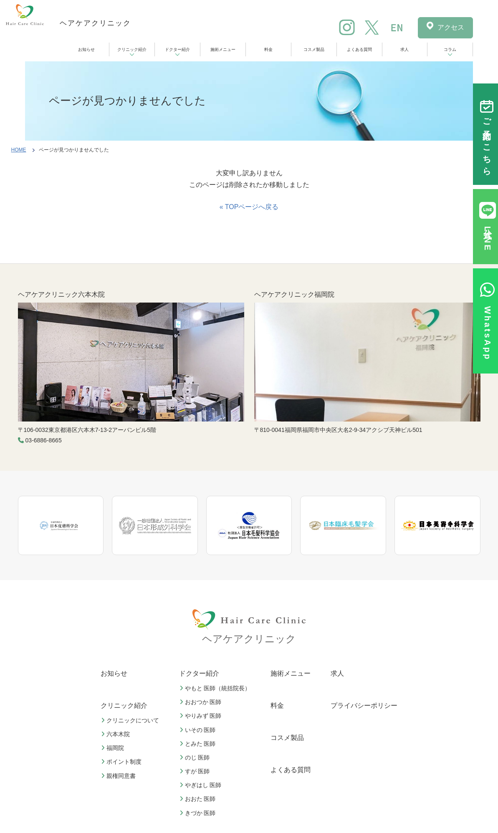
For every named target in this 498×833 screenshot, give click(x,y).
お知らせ (86, 49)
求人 (404, 49)
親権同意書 (119, 775)
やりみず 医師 (202, 715)
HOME (18, 150)
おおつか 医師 (202, 702)
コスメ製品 (313, 49)
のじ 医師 (196, 757)
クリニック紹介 (132, 49)
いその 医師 (199, 730)
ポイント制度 (122, 761)
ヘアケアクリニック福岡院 (294, 294)
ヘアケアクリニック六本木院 (61, 294)
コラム (450, 49)
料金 (268, 49)
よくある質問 (359, 49)
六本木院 (116, 734)
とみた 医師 (199, 743)
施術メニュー (222, 49)
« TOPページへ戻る (249, 206)
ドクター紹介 (177, 49)
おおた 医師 (199, 798)
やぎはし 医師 (202, 785)
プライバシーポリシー (364, 705)
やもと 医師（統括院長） (216, 688)
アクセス (450, 27)
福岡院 (113, 748)
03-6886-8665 (43, 440)
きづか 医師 (199, 813)
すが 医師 (196, 771)
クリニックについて (131, 720)
